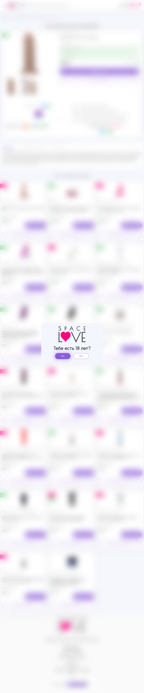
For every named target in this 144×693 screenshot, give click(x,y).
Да (62, 356)
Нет (81, 356)
